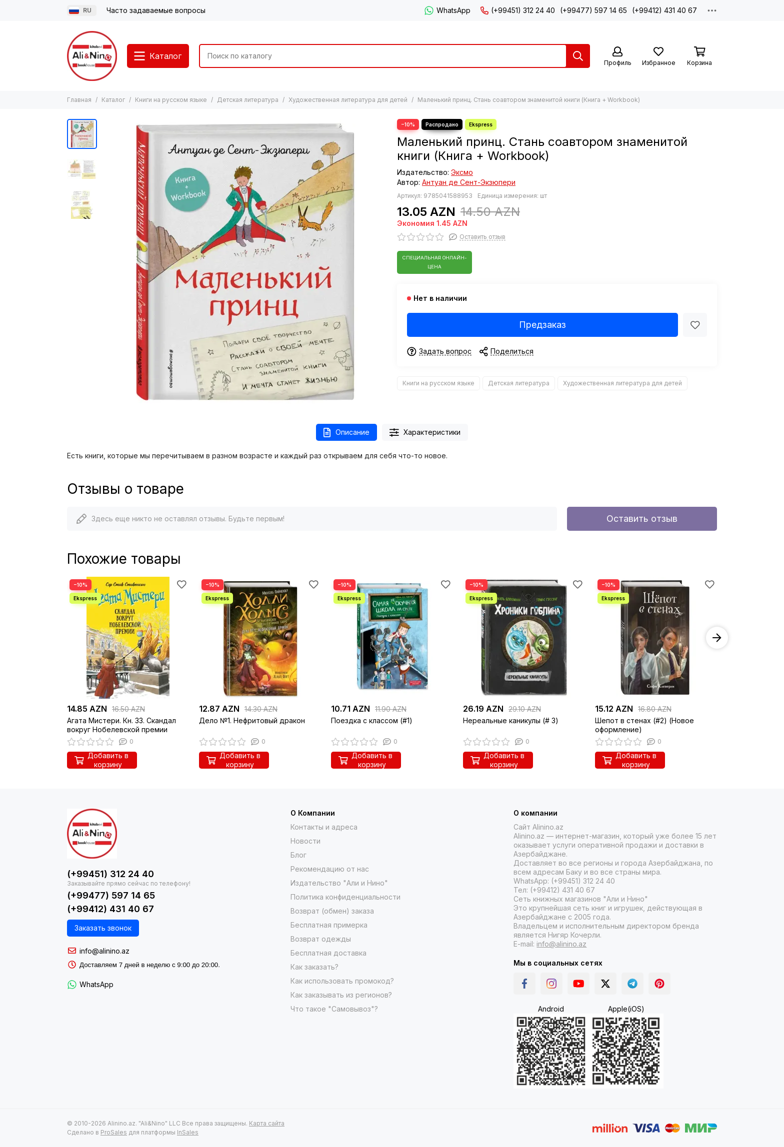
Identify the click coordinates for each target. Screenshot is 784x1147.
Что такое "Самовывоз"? (334, 1009)
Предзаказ (542, 324)
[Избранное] (658, 56)
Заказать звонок (103, 928)
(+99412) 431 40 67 (664, 10)
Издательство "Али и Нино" (339, 883)
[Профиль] (617, 56)
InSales (187, 1132)
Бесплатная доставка (328, 953)
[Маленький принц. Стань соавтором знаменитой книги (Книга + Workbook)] (244, 261)
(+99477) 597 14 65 (593, 10)
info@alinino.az (105, 951)
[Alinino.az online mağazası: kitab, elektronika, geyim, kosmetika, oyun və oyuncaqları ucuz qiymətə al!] (92, 56)
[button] (717, 638)
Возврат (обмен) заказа (332, 911)
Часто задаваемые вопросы (156, 10)
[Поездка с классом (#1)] (392, 638)
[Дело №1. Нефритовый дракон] (260, 638)
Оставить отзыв (642, 518)
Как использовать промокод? (342, 981)
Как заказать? (314, 967)
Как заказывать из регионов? (341, 995)
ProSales (113, 1132)
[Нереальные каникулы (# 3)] (524, 638)
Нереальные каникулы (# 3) (510, 720)
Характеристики (425, 432)
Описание (347, 432)
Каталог (113, 99)
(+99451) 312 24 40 (517, 10)
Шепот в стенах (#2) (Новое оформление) (644, 725)
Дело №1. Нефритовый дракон (252, 720)
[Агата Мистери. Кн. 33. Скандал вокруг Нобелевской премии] (128, 638)
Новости (305, 841)
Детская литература (247, 99)
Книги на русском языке (171, 99)
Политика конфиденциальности (345, 897)
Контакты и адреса (324, 827)
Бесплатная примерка (329, 925)
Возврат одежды (320, 939)
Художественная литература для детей (348, 99)
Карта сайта (266, 1123)
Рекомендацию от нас (329, 869)
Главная (79, 99)
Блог (298, 855)
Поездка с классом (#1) (371, 720)
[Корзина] (699, 56)
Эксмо (462, 172)
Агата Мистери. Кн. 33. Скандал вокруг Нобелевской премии (121, 725)
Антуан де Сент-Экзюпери (469, 182)
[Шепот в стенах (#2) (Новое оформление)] (656, 638)
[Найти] (578, 56)
